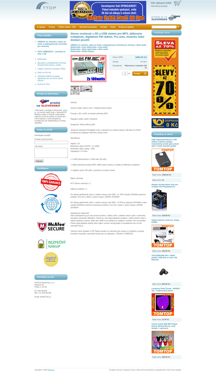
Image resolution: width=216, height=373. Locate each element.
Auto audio (103, 47)
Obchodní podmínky (88, 27)
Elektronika (42, 59)
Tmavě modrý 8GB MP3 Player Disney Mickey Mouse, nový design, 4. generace (164, 326)
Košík (112, 27)
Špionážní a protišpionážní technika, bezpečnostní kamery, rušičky (52, 64)
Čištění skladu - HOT (67, 27)
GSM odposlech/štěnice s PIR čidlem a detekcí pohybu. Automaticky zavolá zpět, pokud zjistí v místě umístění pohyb (165, 143)
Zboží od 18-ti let (44, 73)
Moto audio (141, 45)
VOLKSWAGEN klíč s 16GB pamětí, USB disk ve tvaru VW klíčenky (164, 257)
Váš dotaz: (38, 146)
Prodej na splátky (126, 27)
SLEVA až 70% (44, 84)
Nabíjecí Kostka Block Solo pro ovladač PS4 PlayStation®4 (165, 186)
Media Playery (88, 51)
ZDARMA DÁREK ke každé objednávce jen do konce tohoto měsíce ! (50, 78)
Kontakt (103, 27)
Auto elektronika (89, 47)
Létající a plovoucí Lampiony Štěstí (51, 69)
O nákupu (41, 27)
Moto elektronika (89, 49)
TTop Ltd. (51, 370)
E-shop (52, 27)
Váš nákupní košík (161, 3)
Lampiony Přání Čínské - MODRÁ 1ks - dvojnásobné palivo (166, 290)
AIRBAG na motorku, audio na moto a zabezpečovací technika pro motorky (52, 44)
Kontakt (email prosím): (43, 139)
